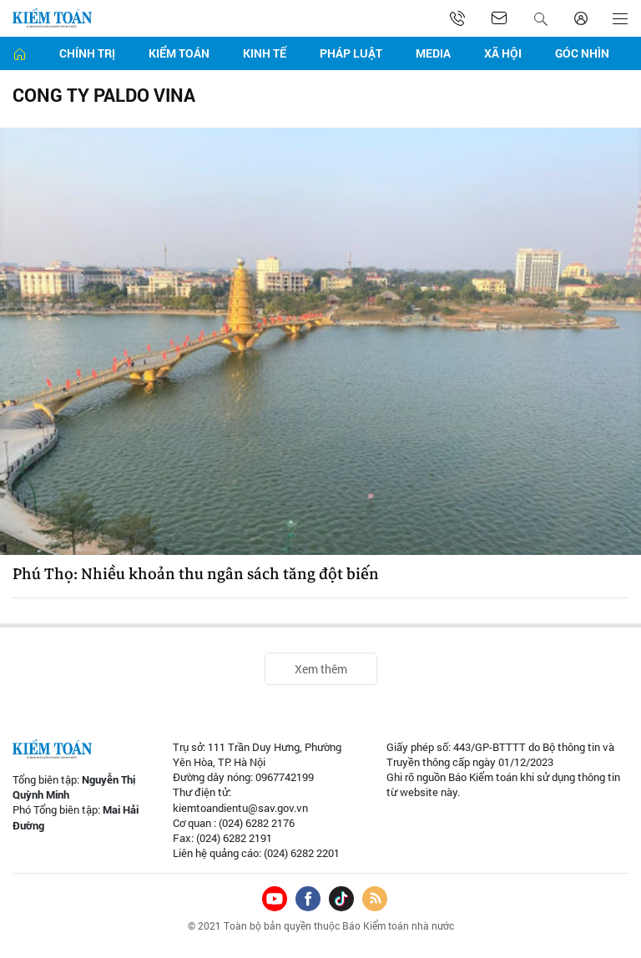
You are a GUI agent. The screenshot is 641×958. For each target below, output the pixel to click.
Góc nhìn (582, 53)
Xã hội (503, 53)
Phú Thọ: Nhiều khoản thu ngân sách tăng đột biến (196, 574)
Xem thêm (321, 669)
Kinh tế (264, 53)
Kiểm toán (179, 53)
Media (433, 53)
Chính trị (87, 53)
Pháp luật (351, 53)
